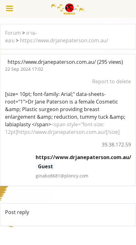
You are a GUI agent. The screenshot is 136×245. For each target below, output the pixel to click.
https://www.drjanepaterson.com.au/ (64, 40)
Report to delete (111, 81)
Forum (13, 32)
